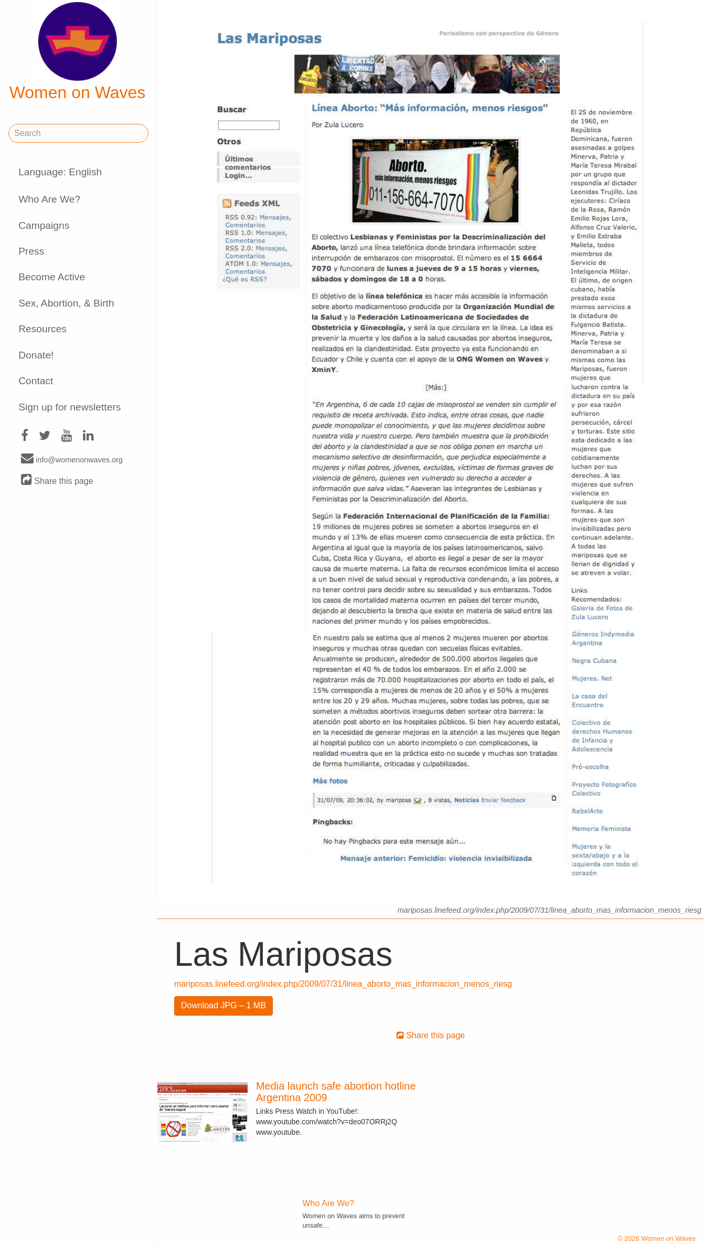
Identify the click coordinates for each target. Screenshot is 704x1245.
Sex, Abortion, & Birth (66, 303)
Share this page (57, 480)
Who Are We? (49, 199)
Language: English (60, 171)
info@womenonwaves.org (72, 459)
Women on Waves (77, 52)
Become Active (51, 276)
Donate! (36, 355)
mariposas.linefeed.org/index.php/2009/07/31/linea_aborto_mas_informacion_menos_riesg (343, 983)
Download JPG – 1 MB (223, 1005)
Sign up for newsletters (69, 407)
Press (31, 251)
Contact (35, 380)
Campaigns (43, 225)
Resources (42, 328)
